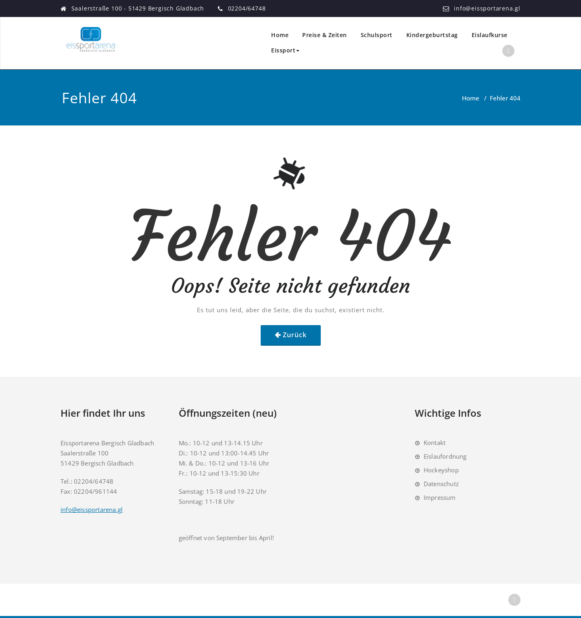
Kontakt (434, 442)
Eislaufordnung (445, 456)
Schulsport (377, 35)
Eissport (285, 50)
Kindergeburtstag (432, 35)
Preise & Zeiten (324, 35)
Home (279, 35)
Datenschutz (441, 484)
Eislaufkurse (490, 35)
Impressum (440, 497)
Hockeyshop (441, 470)
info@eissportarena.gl (487, 8)
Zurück (295, 334)
